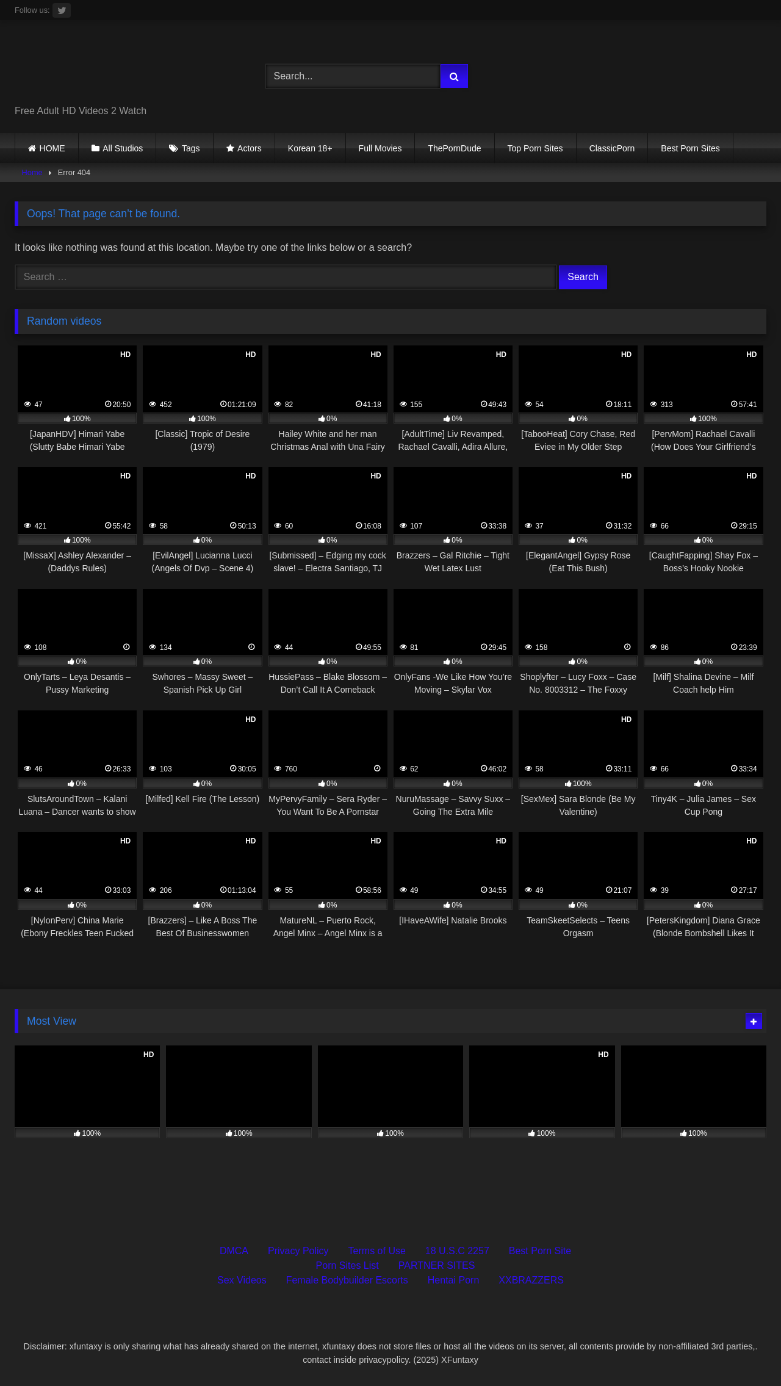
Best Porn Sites (690, 148)
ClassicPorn (612, 148)
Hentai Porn (454, 1280)
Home (32, 172)
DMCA (234, 1251)
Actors (249, 148)
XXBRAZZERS (531, 1280)
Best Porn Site (540, 1251)
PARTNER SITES (436, 1265)
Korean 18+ (310, 148)
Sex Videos (242, 1280)
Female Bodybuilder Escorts (347, 1280)
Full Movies (380, 148)
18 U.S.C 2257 (457, 1251)
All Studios (123, 148)
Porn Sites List (347, 1265)
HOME (52, 148)
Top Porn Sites (535, 148)
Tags (191, 148)
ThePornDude (454, 148)
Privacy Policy (298, 1251)
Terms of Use (377, 1251)
